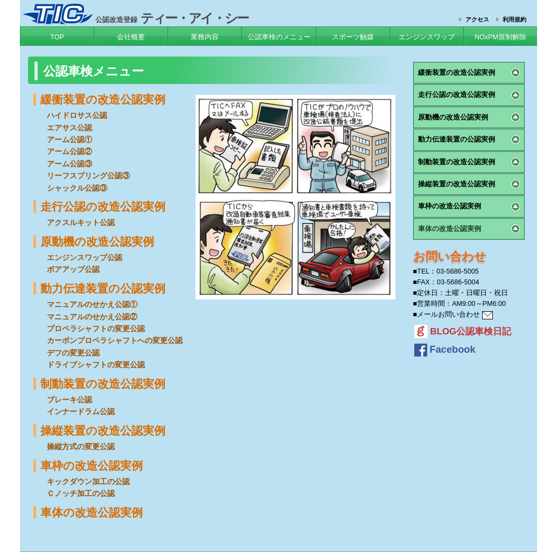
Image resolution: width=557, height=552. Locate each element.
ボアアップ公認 (73, 269)
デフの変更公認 (73, 352)
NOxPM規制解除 (500, 37)
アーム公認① (69, 139)
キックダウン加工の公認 (88, 481)
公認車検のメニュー (279, 37)
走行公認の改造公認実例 (102, 206)
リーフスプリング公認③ (88, 175)
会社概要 (131, 37)
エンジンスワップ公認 (84, 257)
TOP (57, 37)
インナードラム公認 (81, 411)
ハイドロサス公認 (77, 115)
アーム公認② (69, 151)
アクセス (477, 19)
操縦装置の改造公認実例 (102, 430)
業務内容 (205, 37)
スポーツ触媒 (353, 37)
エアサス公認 (69, 127)
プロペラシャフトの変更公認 (96, 328)
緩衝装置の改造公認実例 (102, 99)
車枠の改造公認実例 (91, 465)
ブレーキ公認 (69, 399)
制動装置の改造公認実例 (102, 384)
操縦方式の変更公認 (81, 446)
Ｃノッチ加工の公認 (81, 493)
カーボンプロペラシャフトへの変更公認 (115, 340)
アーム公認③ (69, 163)
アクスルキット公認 (81, 222)
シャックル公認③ (77, 188)
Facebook (445, 349)
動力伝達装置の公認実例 (102, 288)
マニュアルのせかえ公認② (92, 316)
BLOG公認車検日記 (462, 331)
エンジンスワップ (427, 37)
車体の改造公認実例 (91, 512)
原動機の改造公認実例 (97, 241)
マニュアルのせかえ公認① (92, 304)
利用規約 (514, 19)
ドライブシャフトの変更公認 (96, 364)
